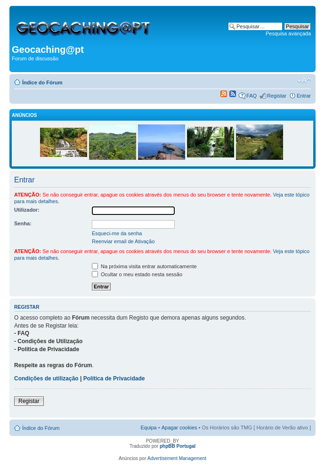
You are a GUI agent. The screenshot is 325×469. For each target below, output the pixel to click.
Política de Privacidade (114, 378)
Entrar (304, 96)
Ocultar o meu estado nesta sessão (137, 274)
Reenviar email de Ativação (123, 241)
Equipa (148, 427)
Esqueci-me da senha (117, 233)
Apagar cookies (179, 427)
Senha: (23, 223)
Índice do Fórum (42, 82)
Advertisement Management (176, 458)
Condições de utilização (46, 378)
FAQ (251, 96)
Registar (276, 96)
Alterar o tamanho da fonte (304, 80)
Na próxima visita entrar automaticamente (144, 266)
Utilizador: (27, 210)
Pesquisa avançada (288, 33)
